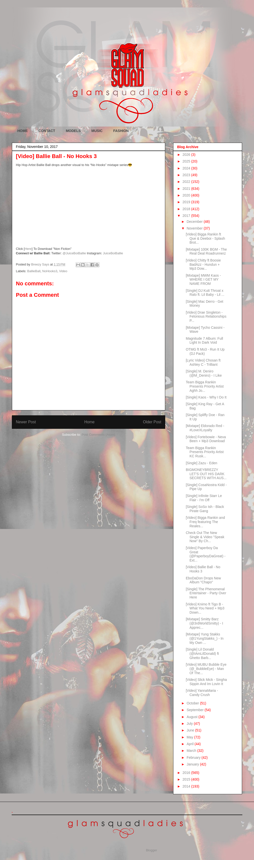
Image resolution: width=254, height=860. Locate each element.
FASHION (120, 131)
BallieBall (33, 271)
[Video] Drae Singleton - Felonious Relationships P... (206, 316)
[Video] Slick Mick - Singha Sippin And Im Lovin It (206, 682)
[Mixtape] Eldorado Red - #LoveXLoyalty (205, 428)
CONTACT (46, 131)
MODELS (73, 131)
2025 (187, 161)
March (192, 751)
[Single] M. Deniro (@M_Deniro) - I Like (204, 373)
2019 (187, 202)
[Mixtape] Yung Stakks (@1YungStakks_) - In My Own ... (204, 638)
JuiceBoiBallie (113, 253)
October (193, 703)
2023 (187, 175)
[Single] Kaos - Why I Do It (206, 397)
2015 (187, 779)
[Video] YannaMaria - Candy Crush (202, 693)
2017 (187, 216)
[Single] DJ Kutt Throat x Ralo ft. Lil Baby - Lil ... (205, 293)
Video (63, 271)
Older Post (152, 422)
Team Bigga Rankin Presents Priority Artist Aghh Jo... (205, 386)
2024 (187, 168)
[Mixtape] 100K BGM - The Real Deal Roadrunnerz (206, 251)
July (190, 724)
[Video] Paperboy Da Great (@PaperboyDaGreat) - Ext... (205, 554)
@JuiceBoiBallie (74, 253)
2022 (187, 182)
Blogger (151, 850)
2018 (187, 209)
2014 (187, 786)
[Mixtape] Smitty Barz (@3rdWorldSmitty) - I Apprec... (204, 623)
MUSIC (96, 131)
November (195, 228)
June (191, 730)
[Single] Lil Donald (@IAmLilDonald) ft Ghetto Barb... (202, 653)
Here (28, 249)
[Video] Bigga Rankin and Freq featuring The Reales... (205, 522)
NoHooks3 (49, 271)
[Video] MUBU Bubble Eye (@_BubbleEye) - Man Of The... (206, 668)
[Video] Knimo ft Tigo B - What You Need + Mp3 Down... (205, 608)
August (192, 717)
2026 (187, 155)
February (194, 758)
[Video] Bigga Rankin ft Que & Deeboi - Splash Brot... (205, 238)
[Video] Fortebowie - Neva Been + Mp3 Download (206, 439)
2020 (187, 195)
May (190, 737)
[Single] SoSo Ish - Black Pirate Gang (205, 509)
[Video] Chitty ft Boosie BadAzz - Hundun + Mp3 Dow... (203, 264)
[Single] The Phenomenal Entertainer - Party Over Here (206, 593)
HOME (22, 131)
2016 (187, 773)
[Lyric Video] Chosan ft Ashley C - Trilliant (203, 362)
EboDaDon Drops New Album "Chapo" (203, 580)
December (195, 222)
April (190, 744)
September (195, 710)
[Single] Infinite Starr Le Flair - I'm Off (204, 498)
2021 (187, 189)
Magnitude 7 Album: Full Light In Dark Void (204, 340)
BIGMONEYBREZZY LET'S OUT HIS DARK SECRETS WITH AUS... (206, 474)
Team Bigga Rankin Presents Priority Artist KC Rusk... (205, 452)
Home (89, 422)
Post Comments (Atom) (98, 434)
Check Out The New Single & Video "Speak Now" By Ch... (205, 537)
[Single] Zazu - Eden (201, 463)
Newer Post (26, 422)
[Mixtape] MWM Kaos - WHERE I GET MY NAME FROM (203, 279)
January (193, 764)
